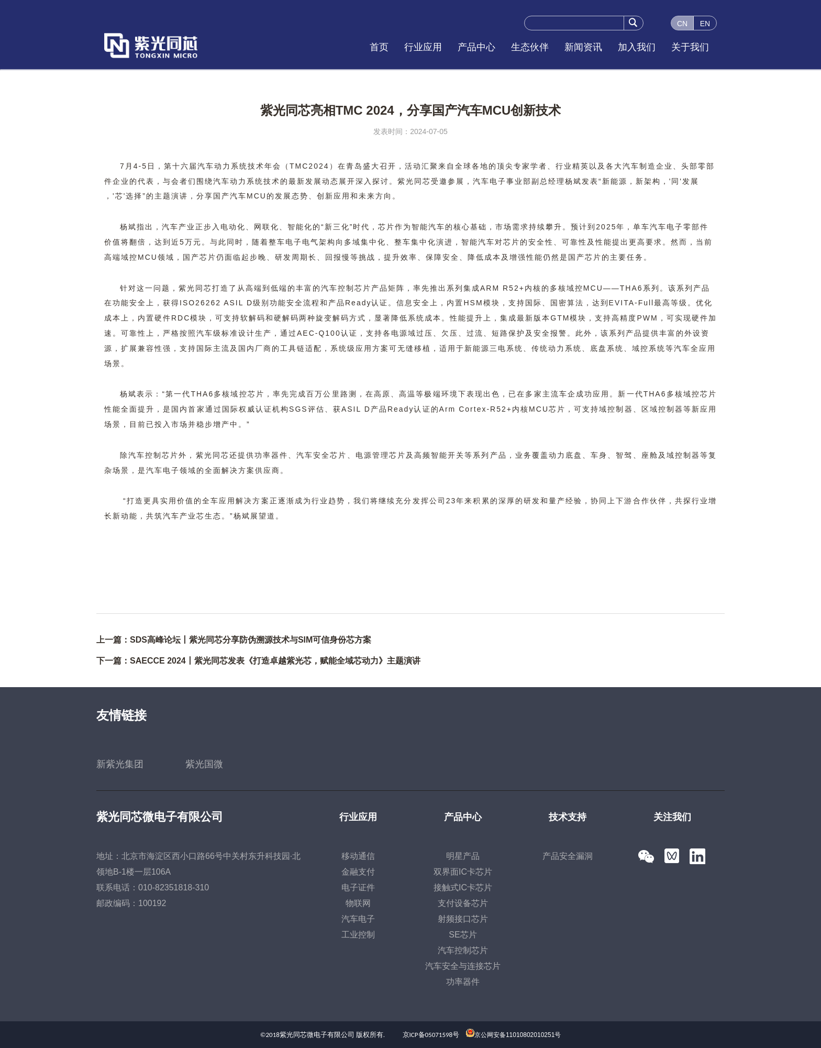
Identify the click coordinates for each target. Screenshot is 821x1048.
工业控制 (358, 934)
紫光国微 (204, 764)
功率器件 (463, 981)
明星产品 (463, 856)
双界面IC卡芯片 (463, 871)
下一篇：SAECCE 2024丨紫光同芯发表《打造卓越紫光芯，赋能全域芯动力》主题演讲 (258, 660)
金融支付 (358, 871)
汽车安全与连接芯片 (463, 966)
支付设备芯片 (463, 903)
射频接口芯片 (463, 918)
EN (705, 23)
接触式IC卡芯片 (463, 887)
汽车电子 (358, 918)
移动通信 (358, 856)
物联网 (358, 903)
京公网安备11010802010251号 (517, 1035)
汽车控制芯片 (463, 950)
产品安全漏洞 (567, 856)
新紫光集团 (119, 764)
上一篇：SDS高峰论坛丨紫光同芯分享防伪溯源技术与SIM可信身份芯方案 (233, 639)
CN (682, 23)
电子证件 (358, 887)
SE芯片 (462, 934)
